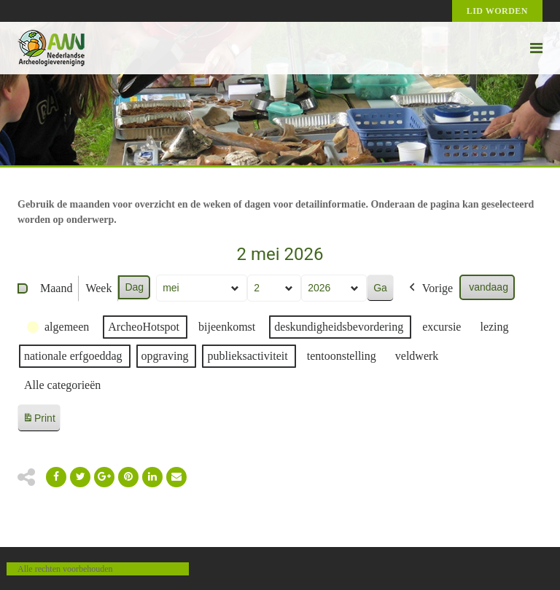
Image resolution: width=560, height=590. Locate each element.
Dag (134, 287)
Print (38, 420)
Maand (56, 288)
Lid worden (497, 11)
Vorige (429, 288)
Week (98, 288)
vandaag (488, 287)
